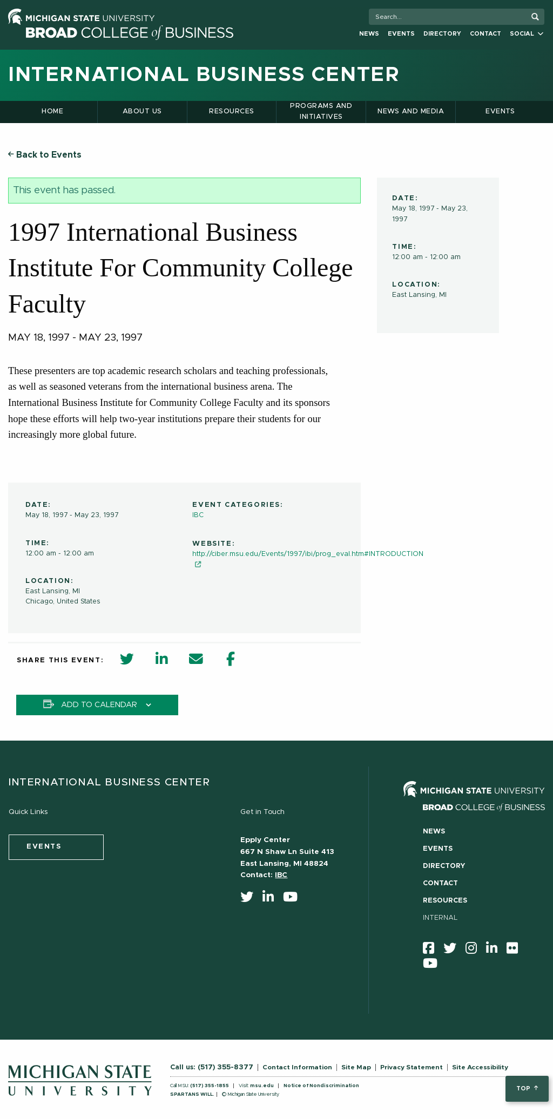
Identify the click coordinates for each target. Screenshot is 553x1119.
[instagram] (475, 950)
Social (526, 34)
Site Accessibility (480, 1067)
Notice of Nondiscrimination (321, 1085)
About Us (142, 111)
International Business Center (204, 75)
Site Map (356, 1067)
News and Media (410, 111)
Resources (231, 111)
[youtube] (294, 899)
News (369, 34)
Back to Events (45, 155)
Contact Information (297, 1067)
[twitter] (250, 899)
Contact (485, 34)
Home (52, 111)
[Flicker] (516, 950)
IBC (198, 515)
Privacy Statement (411, 1067)
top (526, 1088)
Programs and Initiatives (321, 111)
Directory (442, 34)
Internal (440, 917)
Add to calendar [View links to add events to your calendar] (99, 705)
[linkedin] (271, 899)
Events (401, 34)
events (44, 846)
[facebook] (432, 950)
